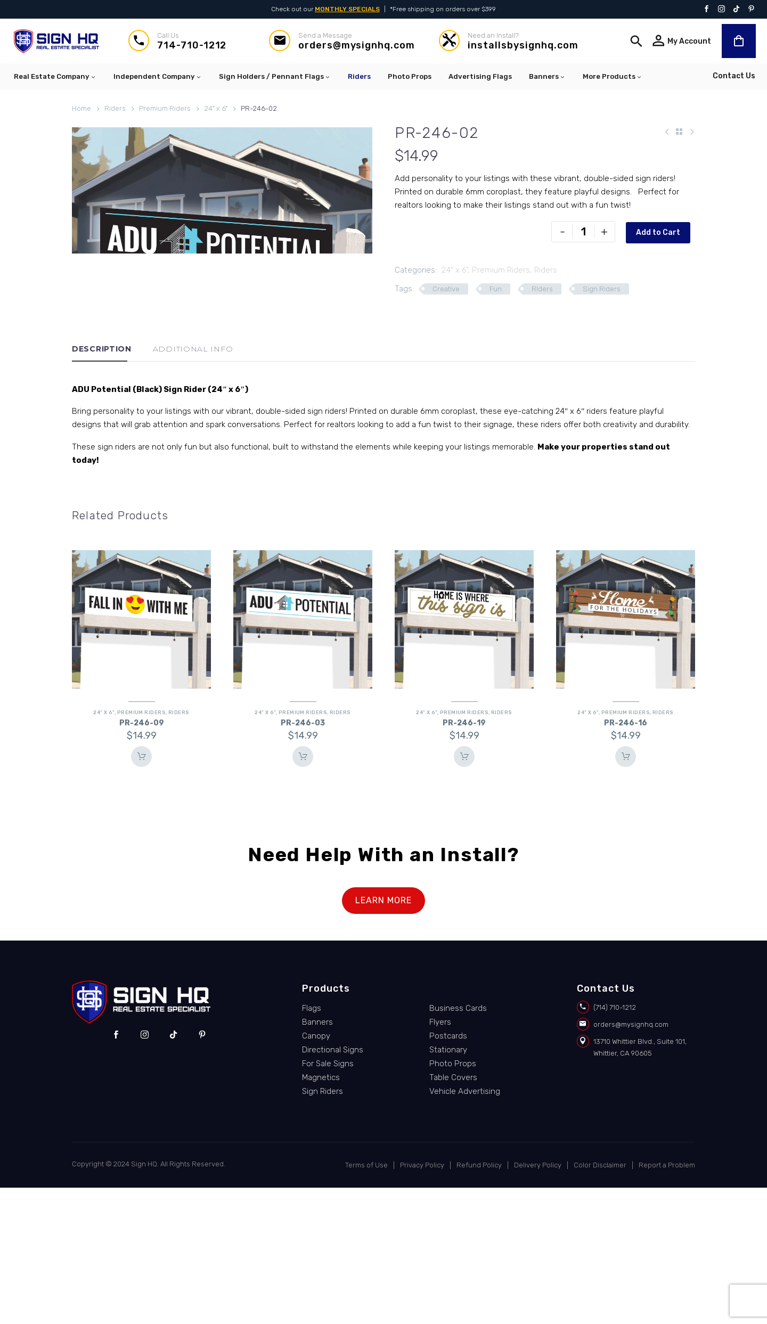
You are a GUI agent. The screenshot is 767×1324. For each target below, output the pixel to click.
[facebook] (116, 1170)
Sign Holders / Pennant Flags (275, 76)
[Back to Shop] (679, 131)
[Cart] (738, 41)
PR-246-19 (464, 858)
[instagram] (145, 1170)
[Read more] (177, 41)
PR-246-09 (141, 858)
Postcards (448, 1171)
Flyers (440, 1158)
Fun (495, 289)
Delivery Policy (537, 1301)
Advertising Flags (480, 76)
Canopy (316, 1171)
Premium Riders (165, 108)
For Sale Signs (328, 1199)
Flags (311, 1144)
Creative (446, 289)
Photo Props (409, 76)
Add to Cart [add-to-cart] (657, 231)
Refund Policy (479, 1301)
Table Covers (453, 1213)
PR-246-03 (303, 858)
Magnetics (321, 1213)
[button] (636, 41)
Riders (359, 76)
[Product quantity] (582, 232)
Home (81, 108)
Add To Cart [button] (141, 892)
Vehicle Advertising (464, 1227)
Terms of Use (366, 1301)
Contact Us (734, 75)
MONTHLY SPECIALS (347, 9)
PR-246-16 (625, 858)
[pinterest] (202, 1170)
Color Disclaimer (600, 1301)
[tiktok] (173, 1170)
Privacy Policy (422, 1301)
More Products (612, 76)
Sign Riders (602, 289)
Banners (547, 76)
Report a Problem (667, 1301)
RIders (542, 289)
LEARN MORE (383, 1036)
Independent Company (157, 76)
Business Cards (458, 1144)
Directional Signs (332, 1185)
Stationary (448, 1185)
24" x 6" (215, 108)
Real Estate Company (55, 76)
